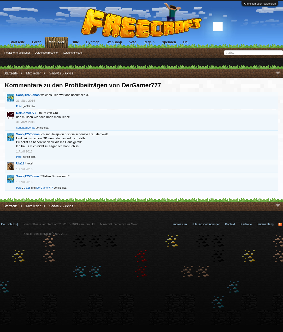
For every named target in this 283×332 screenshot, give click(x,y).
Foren (36, 42)
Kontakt (230, 224)
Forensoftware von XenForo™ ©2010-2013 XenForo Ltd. (59, 224)
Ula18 (20, 163)
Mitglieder (57, 42)
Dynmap (92, 42)
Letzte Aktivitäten (73, 52)
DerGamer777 (26, 113)
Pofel (19, 106)
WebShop (114, 42)
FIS (186, 42)
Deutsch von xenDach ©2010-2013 (45, 234)
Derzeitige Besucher (47, 52)
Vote (132, 42)
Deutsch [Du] (9, 224)
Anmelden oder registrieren (260, 3)
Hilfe (75, 42)
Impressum (179, 224)
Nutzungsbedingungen (206, 224)
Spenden (169, 42)
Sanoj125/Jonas (28, 95)
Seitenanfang (265, 224)
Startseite (17, 42)
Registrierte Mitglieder (17, 52)
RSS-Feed (280, 224)
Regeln (149, 42)
